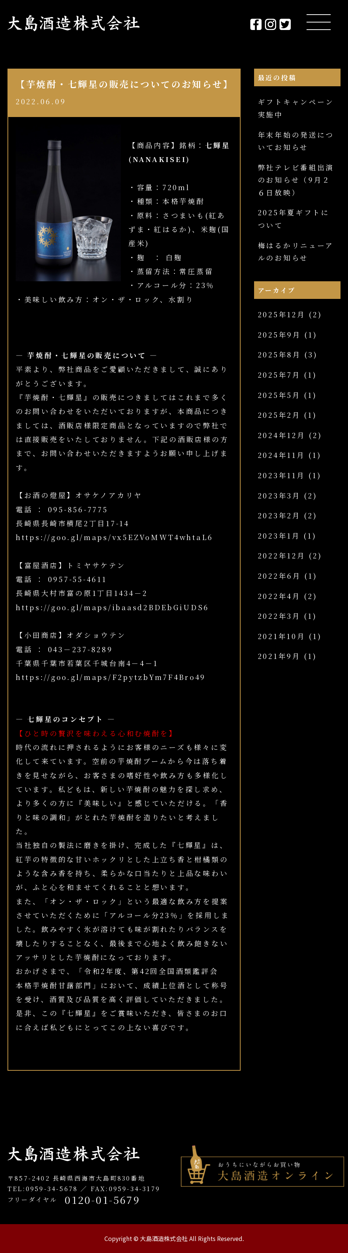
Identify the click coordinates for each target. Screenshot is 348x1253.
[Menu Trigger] (318, 21)
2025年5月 (279, 395)
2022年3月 (279, 616)
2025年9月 (279, 334)
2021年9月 (279, 656)
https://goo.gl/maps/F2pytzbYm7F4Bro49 (111, 677)
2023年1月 (279, 535)
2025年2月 (279, 415)
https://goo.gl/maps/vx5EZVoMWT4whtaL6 (114, 537)
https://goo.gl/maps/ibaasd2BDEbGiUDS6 (112, 607)
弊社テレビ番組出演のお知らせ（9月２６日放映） (296, 179)
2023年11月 (281, 475)
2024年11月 (281, 455)
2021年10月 (282, 636)
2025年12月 (282, 314)
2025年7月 (279, 375)
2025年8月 (279, 354)
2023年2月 (279, 515)
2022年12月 (282, 555)
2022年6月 (279, 576)
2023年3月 (279, 495)
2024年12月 (282, 435)
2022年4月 (279, 596)
